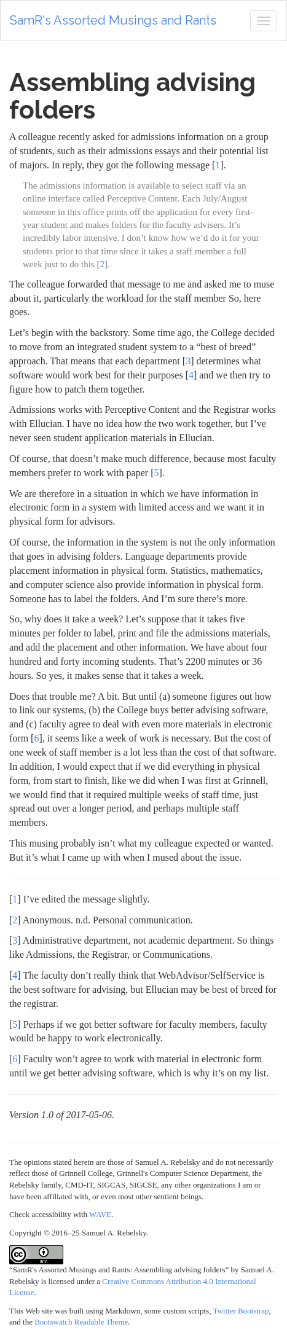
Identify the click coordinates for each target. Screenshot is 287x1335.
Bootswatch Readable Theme (81, 1321)
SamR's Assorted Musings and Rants (113, 20)
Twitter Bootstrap (241, 1310)
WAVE (100, 1214)
